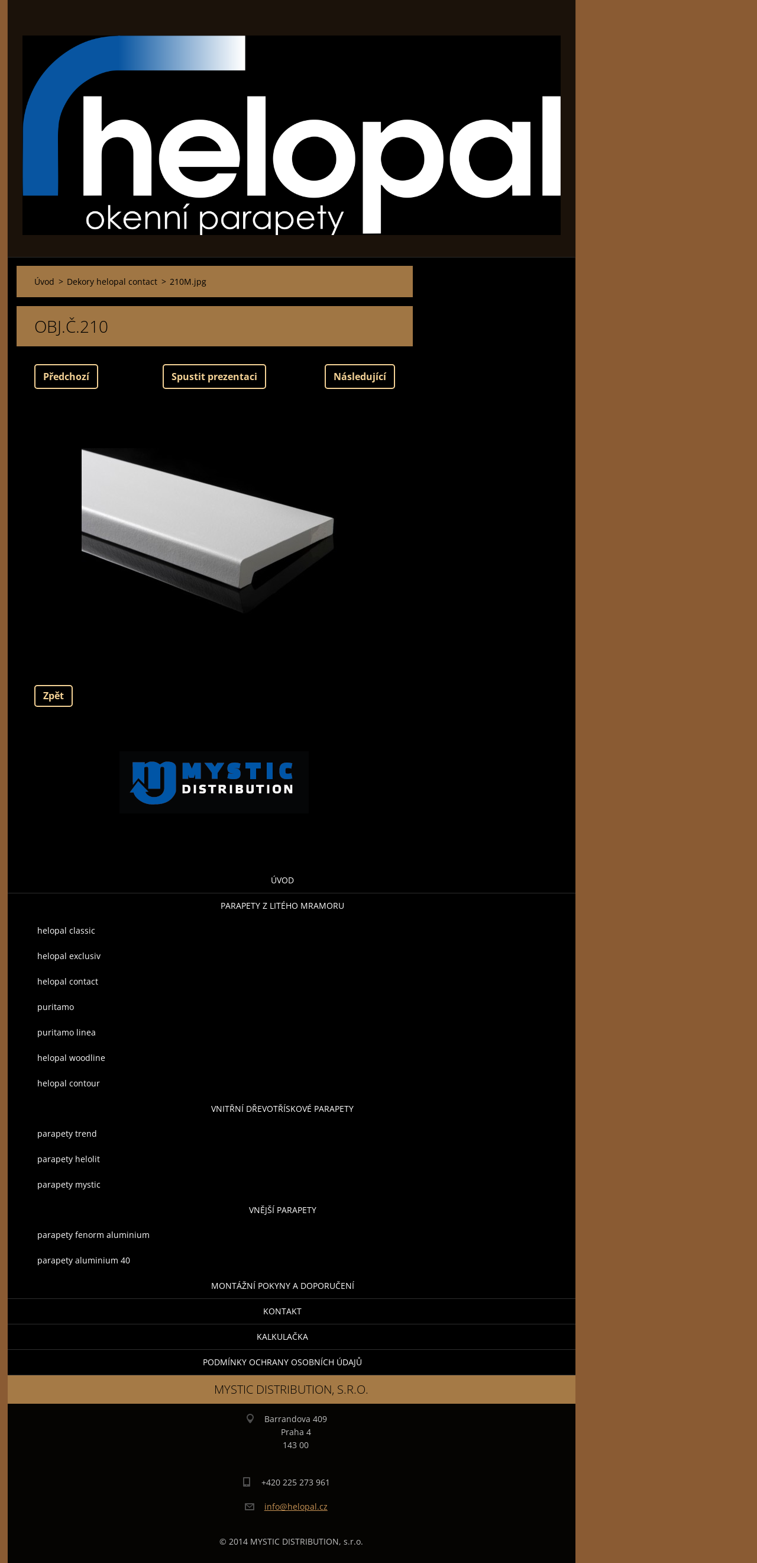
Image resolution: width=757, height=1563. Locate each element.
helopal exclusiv (69, 955)
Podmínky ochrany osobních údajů (282, 1362)
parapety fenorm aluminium (93, 1234)
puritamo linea (66, 1032)
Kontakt (282, 1311)
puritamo (55, 1006)
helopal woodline (71, 1057)
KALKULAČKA (282, 1336)
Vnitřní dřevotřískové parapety (282, 1108)
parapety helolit (68, 1159)
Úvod (282, 880)
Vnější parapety (282, 1209)
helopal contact (67, 981)
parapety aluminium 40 (83, 1260)
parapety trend (67, 1133)
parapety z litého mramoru (282, 905)
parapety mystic (69, 1184)
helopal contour (68, 1083)
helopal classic (66, 930)
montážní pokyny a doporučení (282, 1285)
